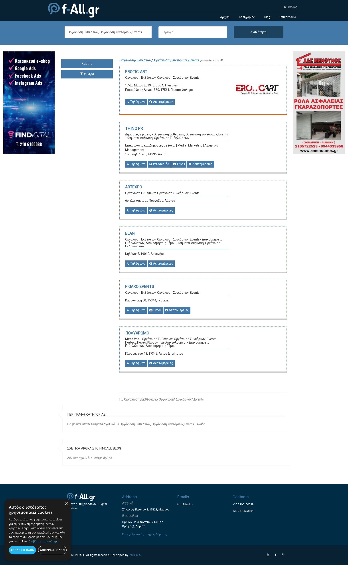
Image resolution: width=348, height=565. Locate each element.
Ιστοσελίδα (159, 164)
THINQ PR (134, 128)
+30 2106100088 (243, 504)
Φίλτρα (87, 74)
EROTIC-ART (136, 71)
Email (179, 164)
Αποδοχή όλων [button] (22, 550)
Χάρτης (87, 63)
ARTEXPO (133, 187)
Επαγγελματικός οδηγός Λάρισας (144, 534)
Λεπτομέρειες (161, 102)
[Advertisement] (319, 220)
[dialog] (37, 530)
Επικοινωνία (288, 17)
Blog (267, 17)
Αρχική (224, 17)
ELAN (130, 233)
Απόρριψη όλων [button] (52, 550)
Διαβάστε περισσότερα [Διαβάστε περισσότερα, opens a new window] (44, 541)
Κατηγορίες (247, 17)
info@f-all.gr (185, 504)
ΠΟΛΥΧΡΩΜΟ (137, 333)
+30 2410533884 (243, 510)
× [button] (66, 504)
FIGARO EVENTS (139, 286)
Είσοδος (290, 7)
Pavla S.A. (135, 555)
